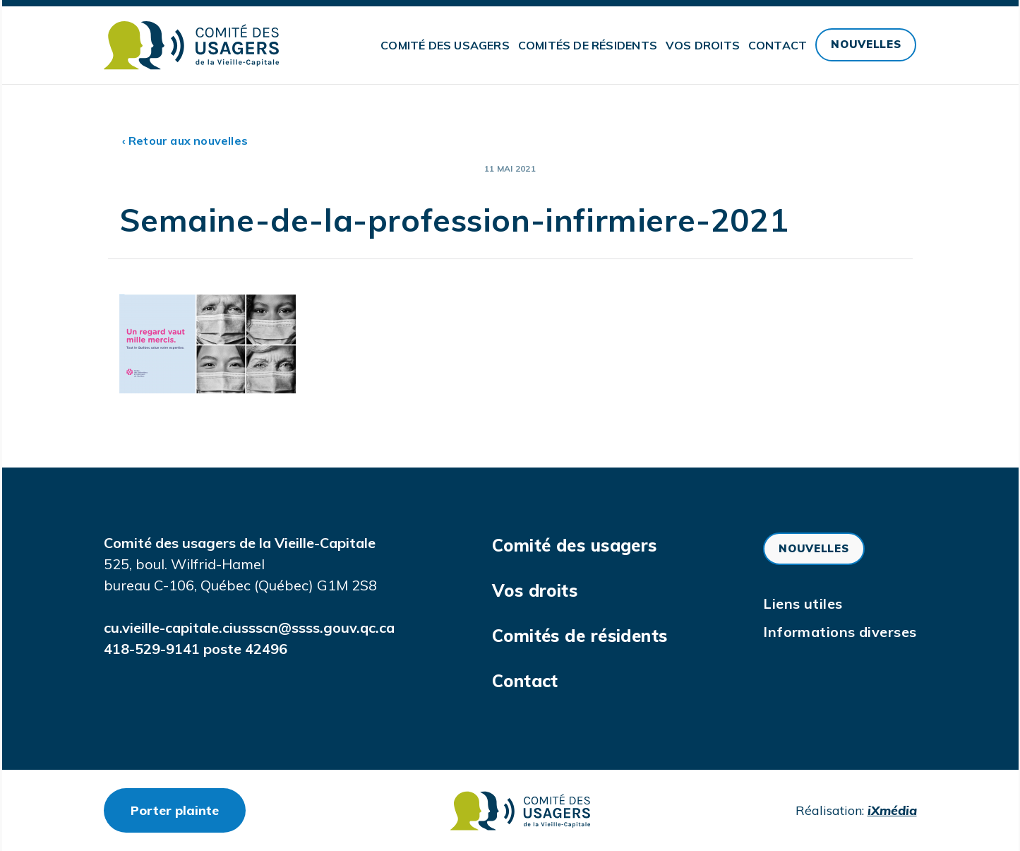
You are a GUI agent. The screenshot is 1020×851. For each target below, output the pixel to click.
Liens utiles (802, 603)
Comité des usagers (445, 45)
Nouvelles (866, 44)
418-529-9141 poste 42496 (195, 648)
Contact (777, 45)
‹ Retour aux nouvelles (185, 140)
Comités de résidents (587, 45)
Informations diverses (839, 632)
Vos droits (703, 45)
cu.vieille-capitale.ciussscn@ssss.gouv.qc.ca (249, 627)
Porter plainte (188, 810)
